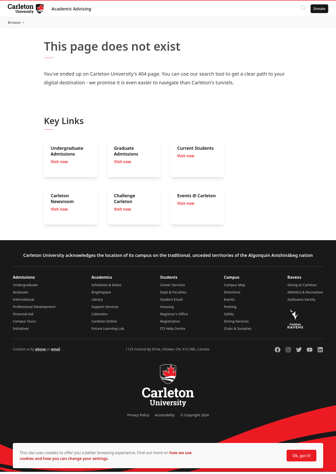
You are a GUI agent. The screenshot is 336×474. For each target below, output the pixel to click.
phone (41, 351)
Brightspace (101, 294)
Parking (230, 309)
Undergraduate (25, 287)
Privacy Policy (138, 417)
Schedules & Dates (106, 287)
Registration (170, 323)
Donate (319, 8)
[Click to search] (303, 8)
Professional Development (34, 309)
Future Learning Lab (107, 330)
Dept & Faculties (173, 294)
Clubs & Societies (237, 330)
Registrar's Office (174, 316)
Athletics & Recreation (305, 294)
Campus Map (234, 287)
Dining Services (236, 323)
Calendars (99, 316)
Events (229, 301)
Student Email (171, 301)
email (55, 351)
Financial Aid (23, 316)
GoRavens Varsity (302, 301)
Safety (229, 316)
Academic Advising (71, 9)
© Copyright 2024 (194, 417)
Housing (167, 309)
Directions (232, 294)
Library (97, 301)
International (23, 301)
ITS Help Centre (172, 330)
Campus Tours (24, 323)
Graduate (20, 294)
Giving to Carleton (302, 287)
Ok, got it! (301, 455)
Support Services (105, 309)
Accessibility (165, 417)
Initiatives (21, 330)
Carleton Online (104, 323)
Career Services (172, 287)
